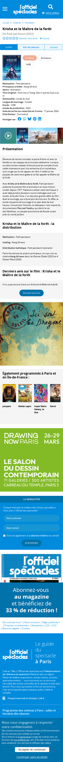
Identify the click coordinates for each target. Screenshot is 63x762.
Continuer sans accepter (32, 757)
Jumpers (7, 406)
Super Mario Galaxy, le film (40, 409)
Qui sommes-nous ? (12, 622)
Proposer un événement (17, 625)
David (53, 406)
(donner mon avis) (28, 38)
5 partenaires (24, 736)
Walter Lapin (24, 406)
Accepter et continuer (32, 749)
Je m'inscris (31, 543)
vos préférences (21, 739)
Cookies (26, 628)
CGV (47, 625)
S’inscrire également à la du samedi (32, 535)
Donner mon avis (31, 292)
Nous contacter (32, 622)
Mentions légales (11, 628)
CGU (54, 625)
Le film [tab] (8, 47)
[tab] (31, 47)
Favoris (44, 38)
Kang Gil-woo (30, 86)
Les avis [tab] (54, 47)
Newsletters (37, 625)
